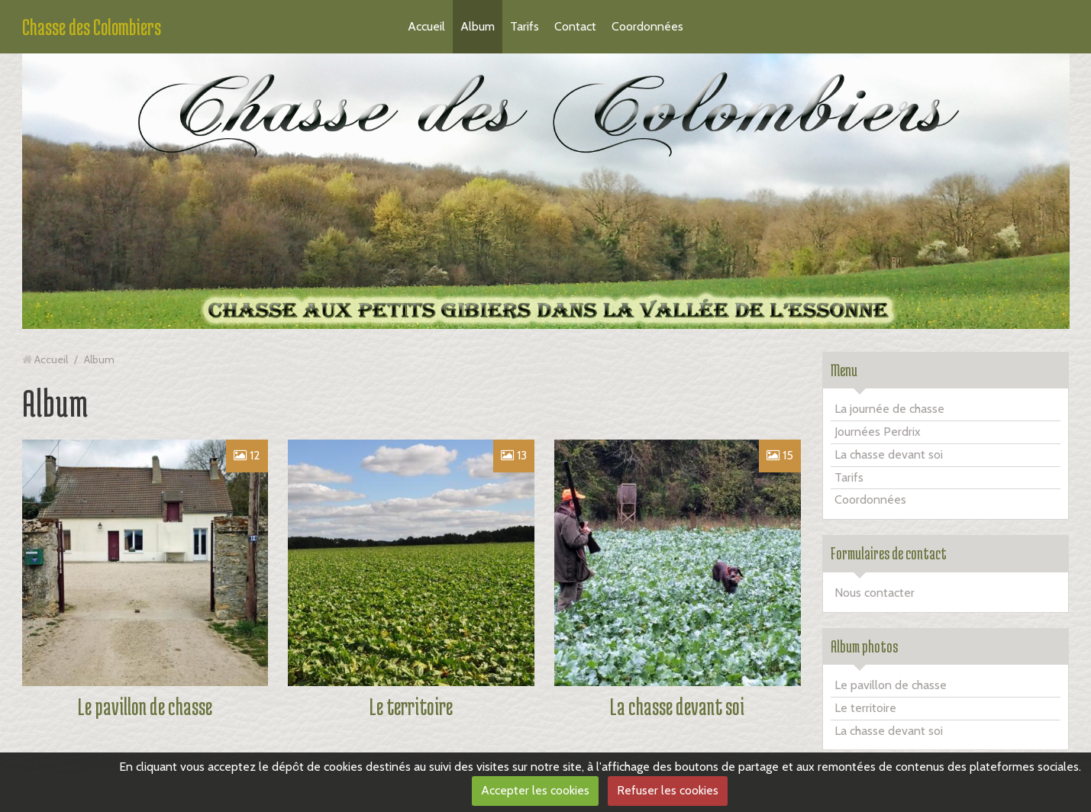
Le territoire (411, 706)
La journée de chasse (889, 408)
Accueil (426, 26)
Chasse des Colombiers (91, 26)
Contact (575, 26)
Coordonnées (647, 26)
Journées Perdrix (877, 431)
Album (477, 26)
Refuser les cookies (667, 790)
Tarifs (524, 26)
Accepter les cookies (535, 790)
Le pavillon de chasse (145, 706)
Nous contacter (874, 592)
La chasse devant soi (677, 706)
